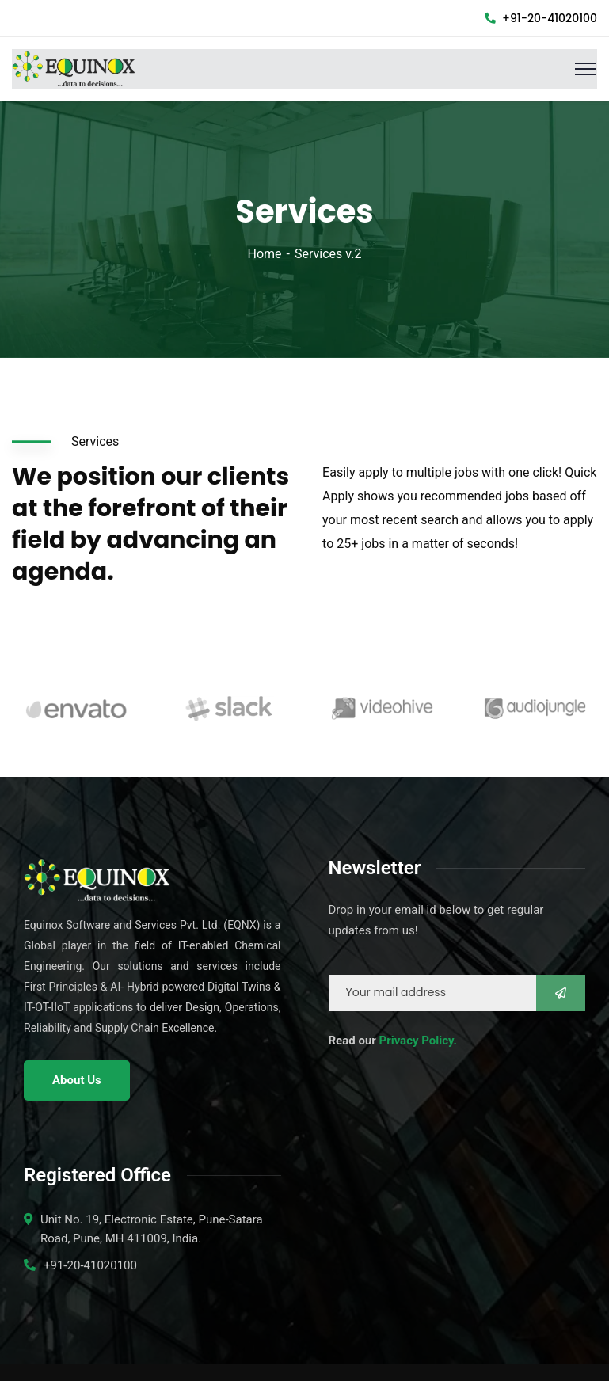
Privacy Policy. (418, 1040)
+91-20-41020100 (541, 18)
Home (265, 253)
